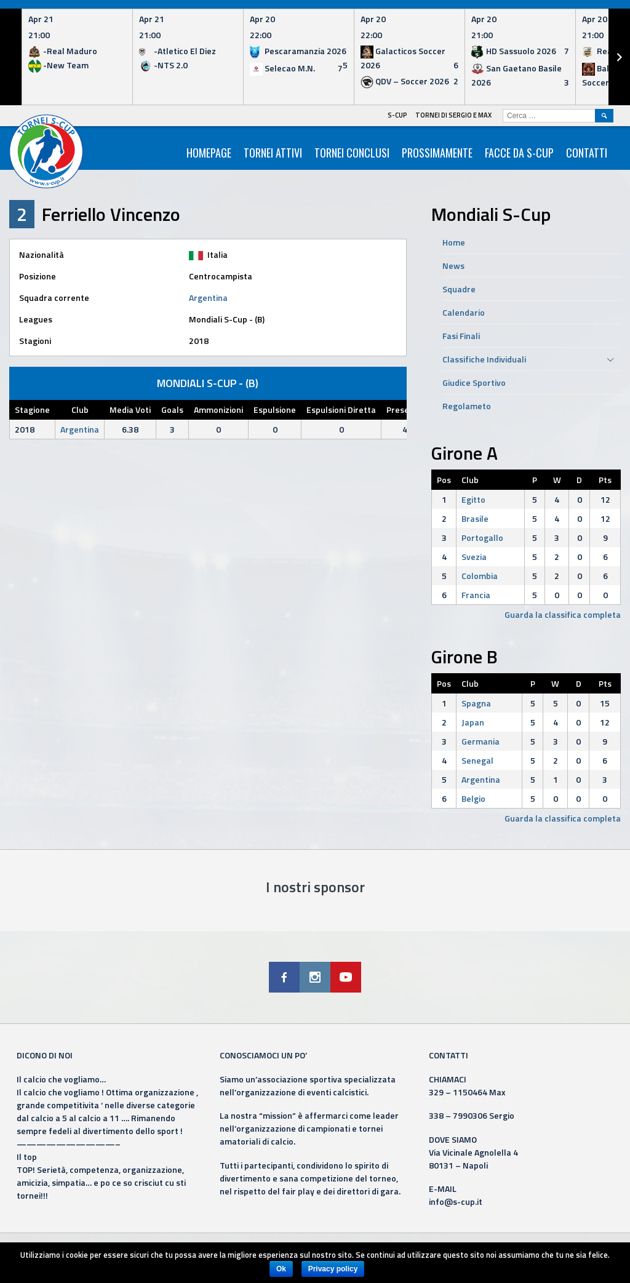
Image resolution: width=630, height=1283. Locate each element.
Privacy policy (333, 1269)
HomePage (208, 153)
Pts (605, 479)
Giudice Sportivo (474, 382)
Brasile (474, 518)
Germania (480, 741)
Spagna (476, 703)
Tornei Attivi (273, 153)
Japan (472, 722)
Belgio (473, 798)
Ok (281, 1269)
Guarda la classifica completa (562, 614)
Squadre (459, 288)
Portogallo (482, 537)
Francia (475, 594)
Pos (444, 479)
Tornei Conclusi (351, 153)
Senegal (477, 760)
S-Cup (397, 115)
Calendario (463, 312)
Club (470, 479)
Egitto (473, 499)
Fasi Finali (461, 335)
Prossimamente (437, 153)
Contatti (586, 153)
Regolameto (466, 405)
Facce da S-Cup (519, 153)
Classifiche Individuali (484, 359)
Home (453, 242)
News (453, 265)
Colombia (479, 575)
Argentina (208, 297)
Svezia (474, 556)
